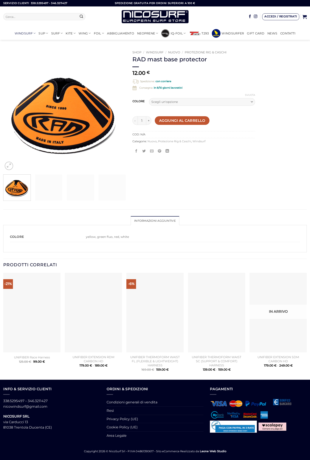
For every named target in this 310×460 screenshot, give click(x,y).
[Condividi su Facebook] (136, 151)
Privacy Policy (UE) (122, 419)
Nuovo (174, 52)
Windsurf (25, 33)
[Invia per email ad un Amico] (151, 151)
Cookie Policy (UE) (122, 427)
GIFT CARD (255, 33)
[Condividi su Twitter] (144, 151)
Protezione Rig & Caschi (205, 52)
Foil (99, 33)
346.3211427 (38, 401)
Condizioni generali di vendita (132, 402)
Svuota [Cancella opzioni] (250, 94)
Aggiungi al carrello (182, 121)
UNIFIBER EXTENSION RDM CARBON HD (93, 359)
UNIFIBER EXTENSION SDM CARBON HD (278, 359)
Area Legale (117, 436)
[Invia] (81, 16)
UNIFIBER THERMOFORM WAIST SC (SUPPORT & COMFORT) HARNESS (216, 361)
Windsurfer (228, 33)
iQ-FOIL (173, 33)
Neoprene (147, 33)
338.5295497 (13, 401)
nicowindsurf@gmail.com (25, 406)
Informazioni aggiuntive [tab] (155, 220)
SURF (57, 33)
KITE (71, 33)
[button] (280, 16)
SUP (43, 33)
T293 (199, 33)
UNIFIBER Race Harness (32, 357)
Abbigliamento (120, 33)
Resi (110, 411)
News (272, 33)
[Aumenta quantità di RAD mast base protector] (148, 120)
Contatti (287, 33)
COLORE (138, 101)
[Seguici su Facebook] (250, 17)
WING (85, 33)
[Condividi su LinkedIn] (167, 151)
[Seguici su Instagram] (255, 17)
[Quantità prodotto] (142, 120)
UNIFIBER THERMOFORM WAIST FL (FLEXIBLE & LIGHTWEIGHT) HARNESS (155, 361)
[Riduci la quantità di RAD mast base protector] (135, 120)
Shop (136, 52)
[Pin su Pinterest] (159, 151)
